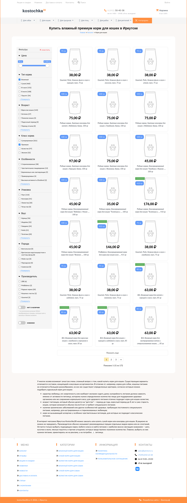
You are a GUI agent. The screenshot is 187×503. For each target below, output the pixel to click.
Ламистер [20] (25, 203)
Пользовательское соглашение (113, 459)
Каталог (90, 32)
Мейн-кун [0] (25, 259)
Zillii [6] (23, 281)
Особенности (26, 159)
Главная (82, 32)
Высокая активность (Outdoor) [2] (33, 180)
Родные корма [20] (27, 289)
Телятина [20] (25, 234)
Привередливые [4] (27, 176)
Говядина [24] (25, 226)
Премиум (24, 145)
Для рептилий (122, 20)
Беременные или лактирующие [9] (33, 172)
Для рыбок (103, 20)
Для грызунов (64, 20)
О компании (25, 486)
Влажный (24, 80)
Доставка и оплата (54, 2)
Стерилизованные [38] (28, 164)
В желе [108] (25, 92)
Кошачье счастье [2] (28, 293)
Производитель (27, 276)
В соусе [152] (25, 88)
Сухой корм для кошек (69, 456)
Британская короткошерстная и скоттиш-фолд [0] (32, 253)
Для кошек (45, 20)
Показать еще (112, 353)
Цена (22, 55)
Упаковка (24, 190)
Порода (23, 244)
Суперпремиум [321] (28, 141)
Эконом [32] (25, 153)
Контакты (70, 2)
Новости (23, 471)
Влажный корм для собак (70, 466)
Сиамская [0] (25, 267)
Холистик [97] (25, 149)
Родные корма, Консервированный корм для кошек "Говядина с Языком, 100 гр (150, 169)
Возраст (24, 105)
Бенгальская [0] (26, 249)
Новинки (38, 2)
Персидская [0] (26, 263)
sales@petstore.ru (145, 451)
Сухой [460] (24, 84)
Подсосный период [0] (28, 122)
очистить (45, 50)
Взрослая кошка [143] (28, 110)
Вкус (22, 213)
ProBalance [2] (25, 285)
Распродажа (141, 20)
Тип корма (25, 74)
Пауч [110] (24, 195)
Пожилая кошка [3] (27, 118)
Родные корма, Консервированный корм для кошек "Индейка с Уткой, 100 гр (74, 212)
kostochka (32, 11)
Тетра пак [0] (25, 207)
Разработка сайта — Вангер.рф (156, 500)
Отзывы (22, 456)
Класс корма (26, 136)
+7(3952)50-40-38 (145, 455)
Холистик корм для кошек (71, 461)
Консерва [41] (25, 199)
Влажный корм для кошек (71, 451)
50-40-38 (116, 10)
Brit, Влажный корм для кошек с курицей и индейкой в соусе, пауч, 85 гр (112, 341)
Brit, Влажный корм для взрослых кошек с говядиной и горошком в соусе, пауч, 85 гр (75, 341)
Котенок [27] (25, 114)
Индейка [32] (25, 222)
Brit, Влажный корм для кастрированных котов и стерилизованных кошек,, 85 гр (150, 341)
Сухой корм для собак (69, 471)
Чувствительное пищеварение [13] (33, 168)
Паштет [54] (25, 96)
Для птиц (84, 20)
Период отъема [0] (27, 126)
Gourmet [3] (24, 297)
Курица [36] (24, 218)
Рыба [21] (24, 230)
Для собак (26, 20)
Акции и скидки (24, 2)
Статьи (22, 481)
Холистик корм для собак (70, 476)
